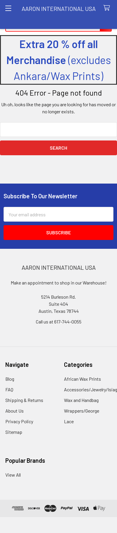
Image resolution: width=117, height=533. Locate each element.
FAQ (9, 389)
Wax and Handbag (81, 400)
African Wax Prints (82, 379)
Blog (9, 379)
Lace (69, 421)
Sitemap (13, 432)
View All (13, 475)
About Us (14, 410)
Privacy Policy (19, 421)
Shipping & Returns (24, 400)
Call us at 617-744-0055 (58, 321)
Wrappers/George (81, 410)
